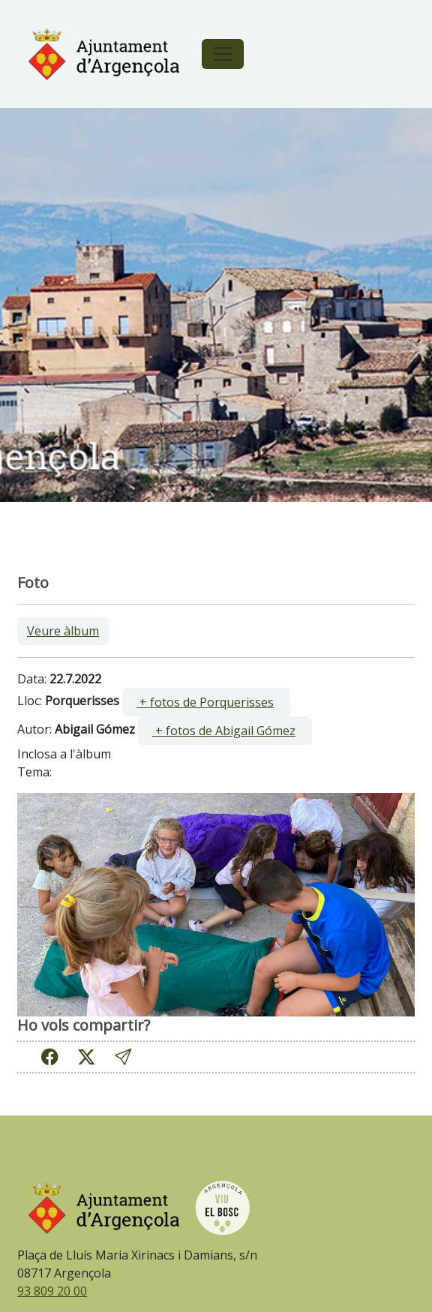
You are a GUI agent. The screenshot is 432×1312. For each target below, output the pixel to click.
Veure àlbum (63, 631)
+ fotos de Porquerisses (205, 702)
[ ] (206, 702)
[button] (123, 1056)
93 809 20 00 (52, 1291)
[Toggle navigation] (223, 54)
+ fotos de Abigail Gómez (224, 730)
